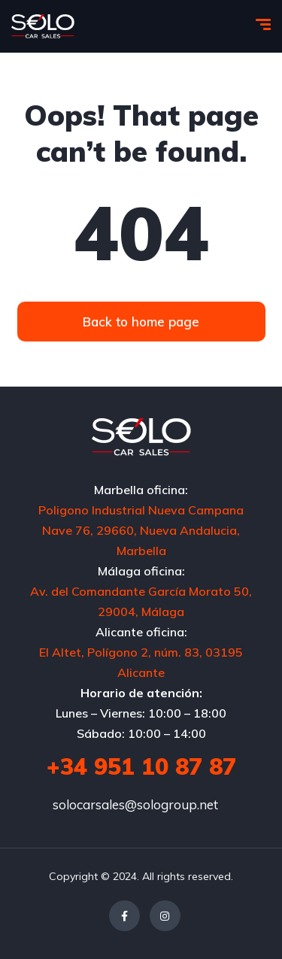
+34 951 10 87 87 (141, 766)
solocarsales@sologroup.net (135, 804)
